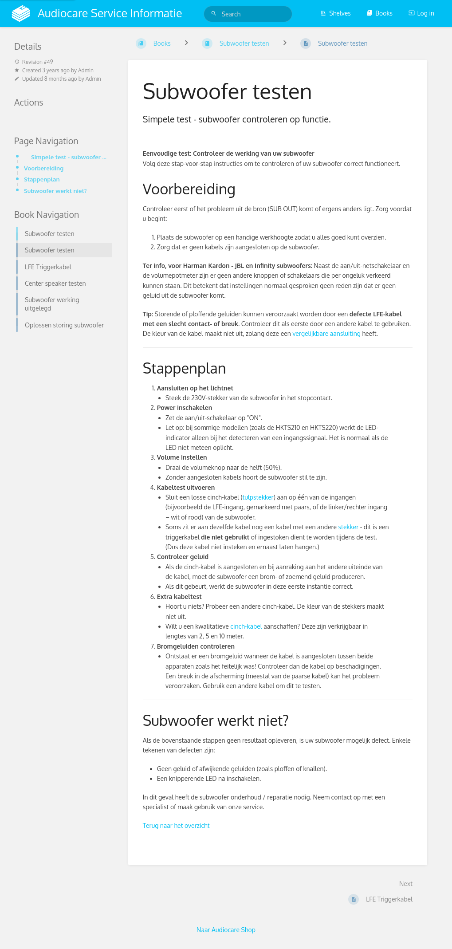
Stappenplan (42, 179)
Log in (421, 13)
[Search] (215, 13)
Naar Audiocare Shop (226, 929)
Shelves (335, 13)
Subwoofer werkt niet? (55, 190)
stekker (348, 527)
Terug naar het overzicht (176, 825)
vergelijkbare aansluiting (326, 333)
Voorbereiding (43, 168)
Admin (86, 70)
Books (379, 13)
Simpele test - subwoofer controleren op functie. (69, 157)
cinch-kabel (246, 626)
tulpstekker (258, 497)
